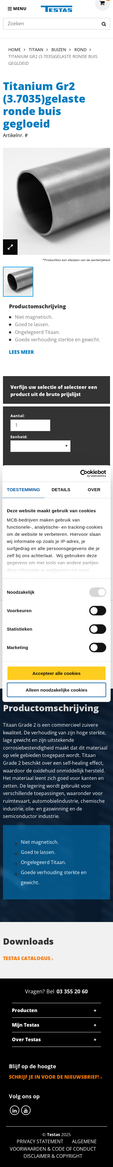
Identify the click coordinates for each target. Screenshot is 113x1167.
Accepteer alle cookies (56, 673)
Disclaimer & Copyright (52, 1156)
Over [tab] (94, 489)
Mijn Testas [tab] (25, 1025)
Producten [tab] (24, 1010)
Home (14, 49)
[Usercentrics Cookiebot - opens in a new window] (80, 473)
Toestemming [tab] (23, 489)
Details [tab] (61, 489)
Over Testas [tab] (26, 1039)
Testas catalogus (26, 958)
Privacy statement (40, 1141)
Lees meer (21, 352)
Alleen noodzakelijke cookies (56, 689)
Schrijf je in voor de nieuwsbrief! (54, 1077)
